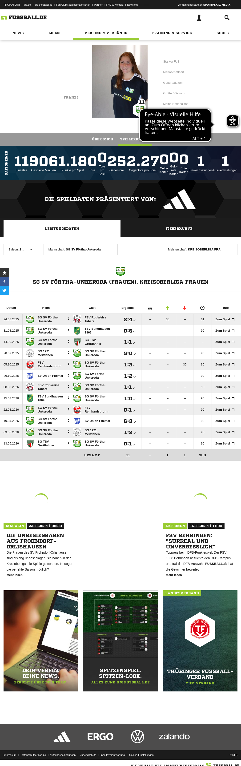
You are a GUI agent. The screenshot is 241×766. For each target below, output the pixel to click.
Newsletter (133, 4)
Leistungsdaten (62, 228)
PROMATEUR (12, 4)
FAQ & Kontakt (115, 4)
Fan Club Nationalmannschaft (73, 4)
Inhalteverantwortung (112, 755)
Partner (98, 4)
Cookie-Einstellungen (141, 755)
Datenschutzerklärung (33, 755)
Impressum (10, 755)
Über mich (102, 139)
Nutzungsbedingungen (63, 755)
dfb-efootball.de (43, 4)
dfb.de (27, 4)
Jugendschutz (88, 755)
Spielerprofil (134, 139)
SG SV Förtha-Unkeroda (53, 74)
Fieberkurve (179, 228)
